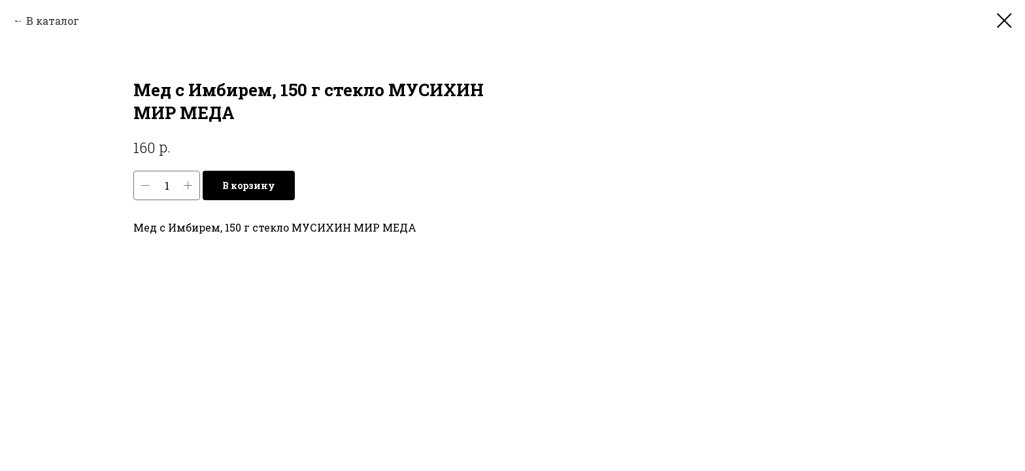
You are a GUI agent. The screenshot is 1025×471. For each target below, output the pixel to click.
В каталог (52, 20)
